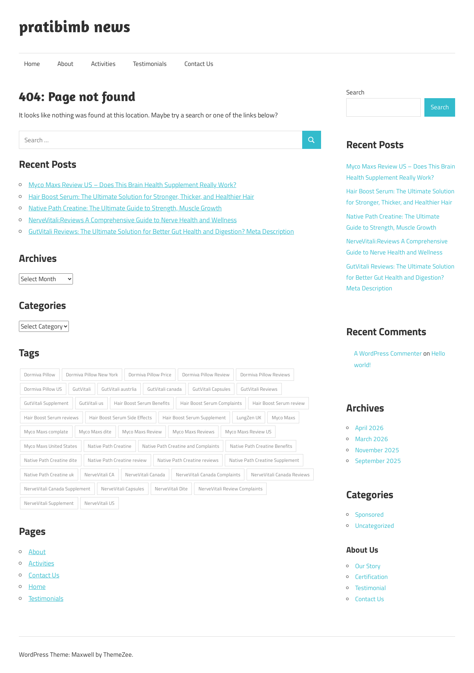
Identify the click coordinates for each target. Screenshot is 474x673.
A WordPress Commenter (388, 353)
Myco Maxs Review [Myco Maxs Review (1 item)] (142, 431)
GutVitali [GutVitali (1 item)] (82, 389)
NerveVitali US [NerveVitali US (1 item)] (99, 503)
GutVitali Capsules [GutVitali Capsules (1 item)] (211, 389)
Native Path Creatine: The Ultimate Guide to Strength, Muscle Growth (125, 208)
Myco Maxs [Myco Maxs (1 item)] (283, 417)
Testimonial (370, 588)
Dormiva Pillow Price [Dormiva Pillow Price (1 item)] (149, 374)
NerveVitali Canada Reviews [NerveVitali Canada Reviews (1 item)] (280, 474)
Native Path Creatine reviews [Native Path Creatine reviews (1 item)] (187, 460)
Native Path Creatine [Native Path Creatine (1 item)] (109, 446)
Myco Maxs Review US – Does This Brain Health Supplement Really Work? (132, 185)
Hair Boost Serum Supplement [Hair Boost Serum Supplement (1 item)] (194, 417)
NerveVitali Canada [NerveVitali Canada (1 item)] (145, 474)
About (65, 64)
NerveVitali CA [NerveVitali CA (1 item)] (99, 474)
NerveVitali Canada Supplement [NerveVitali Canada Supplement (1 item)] (57, 488)
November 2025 (377, 450)
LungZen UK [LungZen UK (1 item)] (249, 417)
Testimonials (150, 64)
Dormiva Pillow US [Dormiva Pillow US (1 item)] (43, 389)
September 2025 (378, 461)
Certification (371, 577)
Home (32, 64)
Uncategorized (374, 525)
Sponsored (369, 514)
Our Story (367, 566)
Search (355, 92)
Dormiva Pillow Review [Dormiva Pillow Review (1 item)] (206, 374)
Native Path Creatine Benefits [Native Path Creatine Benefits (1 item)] (261, 446)
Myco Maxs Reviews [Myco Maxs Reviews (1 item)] (193, 431)
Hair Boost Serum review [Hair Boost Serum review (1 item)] (279, 403)
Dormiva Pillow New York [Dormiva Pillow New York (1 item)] (92, 374)
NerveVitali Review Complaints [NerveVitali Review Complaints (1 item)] (230, 488)
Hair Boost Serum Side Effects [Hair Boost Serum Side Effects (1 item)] (120, 417)
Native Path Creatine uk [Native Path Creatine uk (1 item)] (49, 474)
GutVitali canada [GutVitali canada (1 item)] (164, 389)
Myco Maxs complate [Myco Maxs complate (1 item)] (46, 431)
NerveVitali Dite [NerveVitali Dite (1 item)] (171, 488)
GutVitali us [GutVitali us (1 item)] (91, 403)
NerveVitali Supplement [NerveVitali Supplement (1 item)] (49, 503)
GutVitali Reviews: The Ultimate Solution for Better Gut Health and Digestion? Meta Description (161, 231)
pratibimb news (74, 26)
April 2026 (369, 428)
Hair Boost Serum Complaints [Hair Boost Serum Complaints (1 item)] (211, 403)
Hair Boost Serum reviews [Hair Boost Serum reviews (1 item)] (51, 417)
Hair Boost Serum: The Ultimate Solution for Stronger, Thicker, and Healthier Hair (141, 196)
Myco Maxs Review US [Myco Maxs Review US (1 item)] (248, 431)
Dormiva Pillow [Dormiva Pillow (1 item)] (39, 374)
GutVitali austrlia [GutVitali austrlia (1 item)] (119, 389)
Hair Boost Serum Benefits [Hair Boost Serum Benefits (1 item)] (142, 403)
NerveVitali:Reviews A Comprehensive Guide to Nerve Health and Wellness (133, 220)
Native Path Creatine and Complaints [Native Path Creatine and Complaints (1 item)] (180, 446)
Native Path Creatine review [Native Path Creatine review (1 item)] (117, 460)
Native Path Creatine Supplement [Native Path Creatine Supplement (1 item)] (264, 460)
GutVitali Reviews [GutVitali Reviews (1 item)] (259, 389)
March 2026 (371, 439)
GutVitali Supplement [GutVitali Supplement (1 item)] (46, 403)
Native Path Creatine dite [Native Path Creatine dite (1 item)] (50, 460)
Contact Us (198, 64)
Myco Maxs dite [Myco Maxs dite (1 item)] (95, 431)
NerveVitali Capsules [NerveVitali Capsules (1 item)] (122, 488)
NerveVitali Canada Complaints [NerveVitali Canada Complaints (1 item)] (208, 474)
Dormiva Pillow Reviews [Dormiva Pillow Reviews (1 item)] (265, 374)
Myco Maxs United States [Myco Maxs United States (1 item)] (50, 446)
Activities (103, 64)
